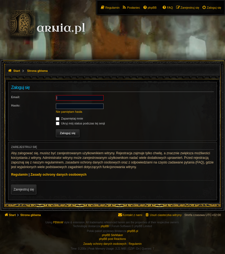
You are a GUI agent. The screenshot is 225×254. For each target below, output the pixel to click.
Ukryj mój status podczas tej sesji (80, 123)
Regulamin (19, 174)
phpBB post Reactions (112, 238)
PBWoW (58, 222)
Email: (15, 97)
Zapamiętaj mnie (69, 118)
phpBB (105, 226)
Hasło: (15, 105)
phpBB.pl (132, 231)
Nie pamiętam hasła (69, 111)
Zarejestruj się (24, 189)
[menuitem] (211, 7)
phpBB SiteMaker (112, 235)
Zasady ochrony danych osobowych (58, 174)
